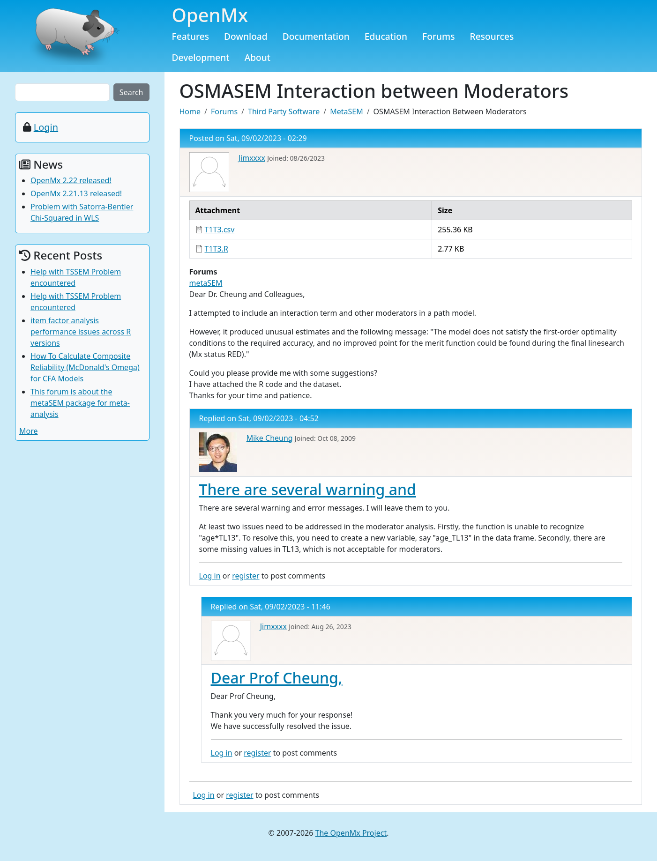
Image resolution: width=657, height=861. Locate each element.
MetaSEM (346, 111)
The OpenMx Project (351, 833)
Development (201, 57)
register (245, 576)
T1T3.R (216, 249)
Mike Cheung (269, 438)
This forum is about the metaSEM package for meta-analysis (80, 402)
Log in (210, 576)
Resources (492, 36)
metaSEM (206, 283)
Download (246, 36)
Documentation (316, 36)
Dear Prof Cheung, (277, 678)
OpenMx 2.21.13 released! (76, 193)
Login (46, 127)
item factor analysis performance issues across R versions (80, 331)
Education (386, 36)
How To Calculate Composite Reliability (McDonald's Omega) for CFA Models (85, 367)
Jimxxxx (252, 158)
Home (190, 111)
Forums (438, 36)
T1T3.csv (220, 229)
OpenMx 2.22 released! (71, 180)
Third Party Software (284, 111)
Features (190, 36)
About (258, 57)
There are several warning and (307, 489)
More (28, 431)
